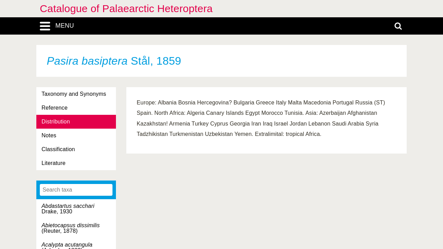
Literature (53, 163)
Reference (54, 108)
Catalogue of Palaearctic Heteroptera (126, 8)
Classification (58, 149)
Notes (49, 135)
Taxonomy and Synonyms (74, 94)
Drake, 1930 (68, 208)
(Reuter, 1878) (71, 228)
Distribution (56, 121)
